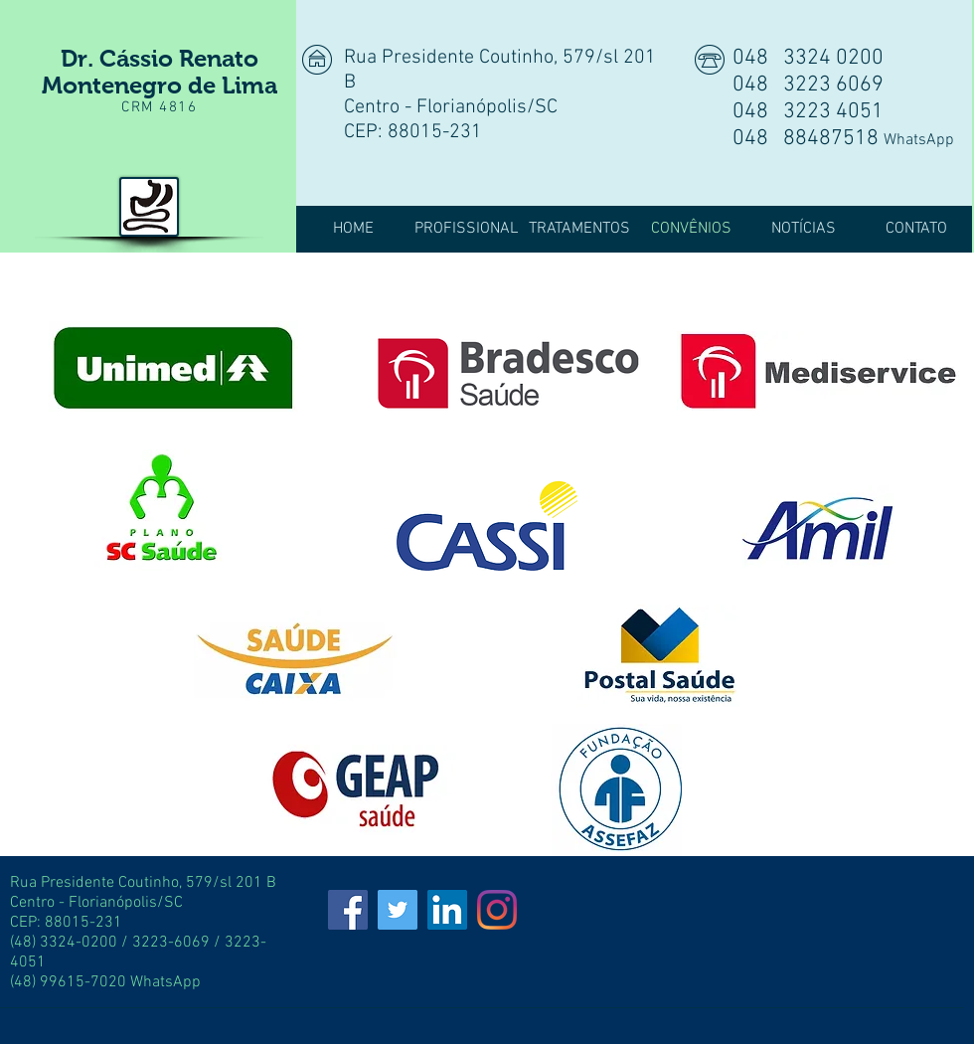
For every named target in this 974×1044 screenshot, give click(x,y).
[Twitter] (397, 910)
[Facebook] (348, 910)
